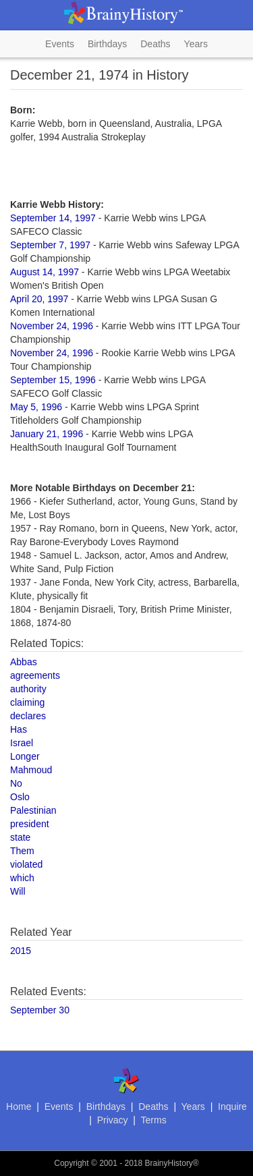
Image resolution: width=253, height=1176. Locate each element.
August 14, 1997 (44, 272)
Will (18, 891)
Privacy (112, 1120)
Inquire (232, 1106)
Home (18, 1106)
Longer (25, 756)
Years (196, 43)
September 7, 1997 (50, 245)
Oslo (20, 796)
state (20, 837)
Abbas (23, 661)
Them (22, 850)
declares (28, 715)
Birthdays (107, 43)
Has (18, 729)
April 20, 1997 (39, 298)
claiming (27, 702)
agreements (35, 675)
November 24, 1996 (51, 325)
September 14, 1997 (53, 218)
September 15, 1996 (53, 379)
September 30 (39, 1010)
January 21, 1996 (46, 433)
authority (28, 688)
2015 (20, 950)
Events (59, 43)
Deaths (155, 43)
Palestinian (33, 810)
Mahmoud (31, 769)
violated (26, 864)
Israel (21, 742)
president (29, 823)
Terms (154, 1120)
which (22, 877)
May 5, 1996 (36, 406)
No (16, 783)
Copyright (71, 1163)
